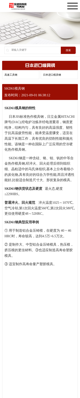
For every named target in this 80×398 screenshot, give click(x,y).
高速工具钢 (10, 74)
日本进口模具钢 (52, 74)
